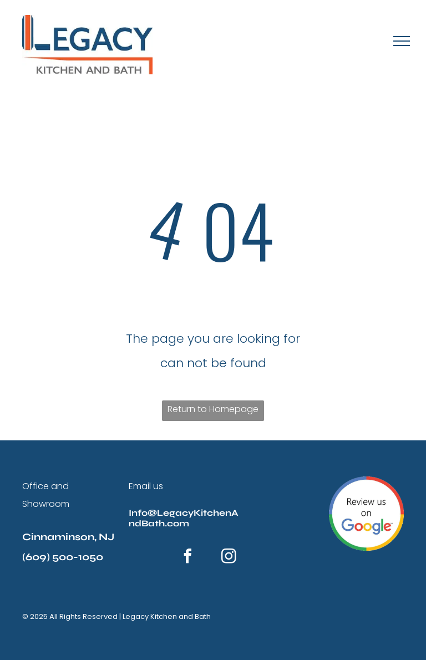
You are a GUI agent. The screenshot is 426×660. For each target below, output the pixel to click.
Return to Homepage (213, 409)
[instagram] (228, 557)
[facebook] (187, 557)
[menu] (401, 41)
